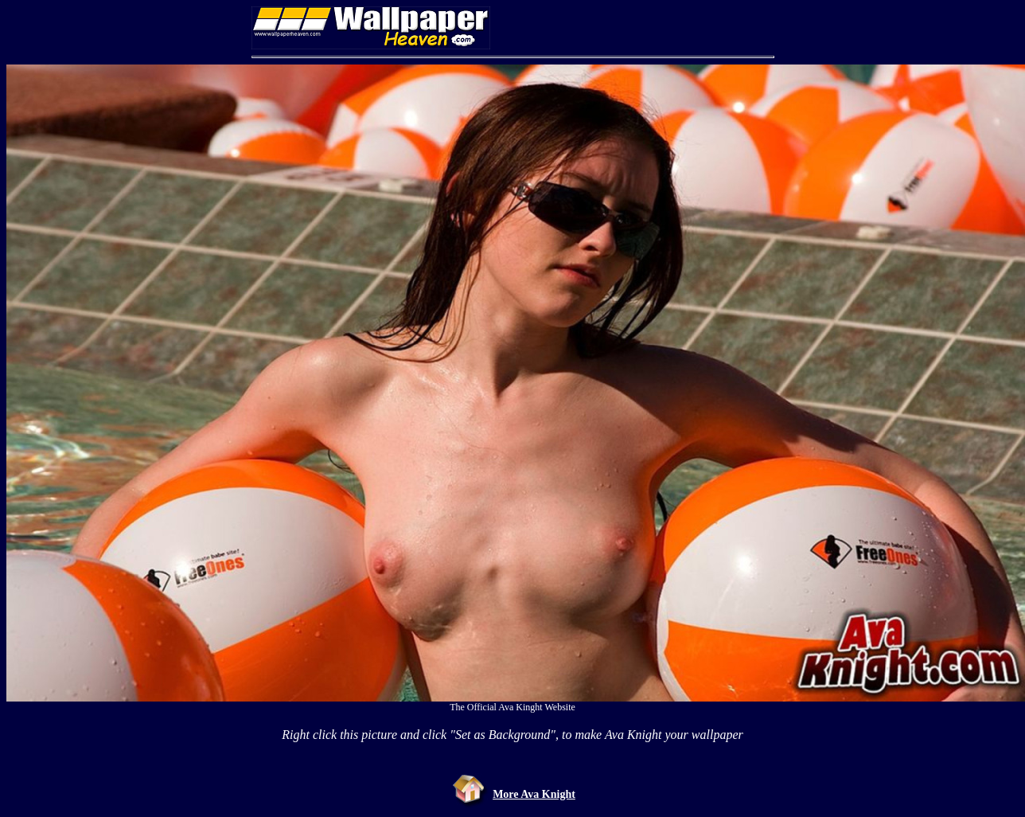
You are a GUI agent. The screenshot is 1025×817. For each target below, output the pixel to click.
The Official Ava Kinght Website (512, 707)
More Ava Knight (534, 794)
